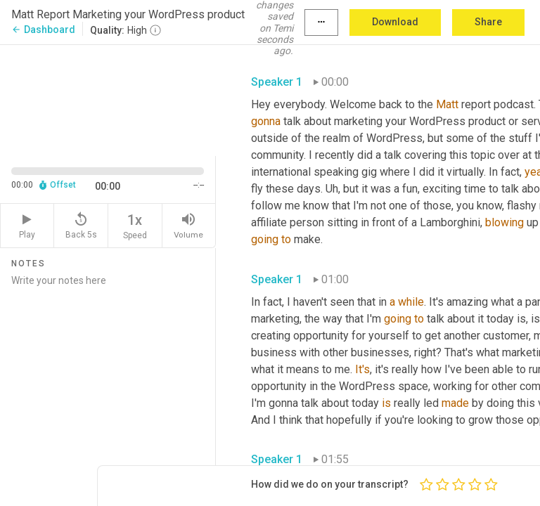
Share (488, 21)
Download (395, 21)
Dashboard (43, 29)
